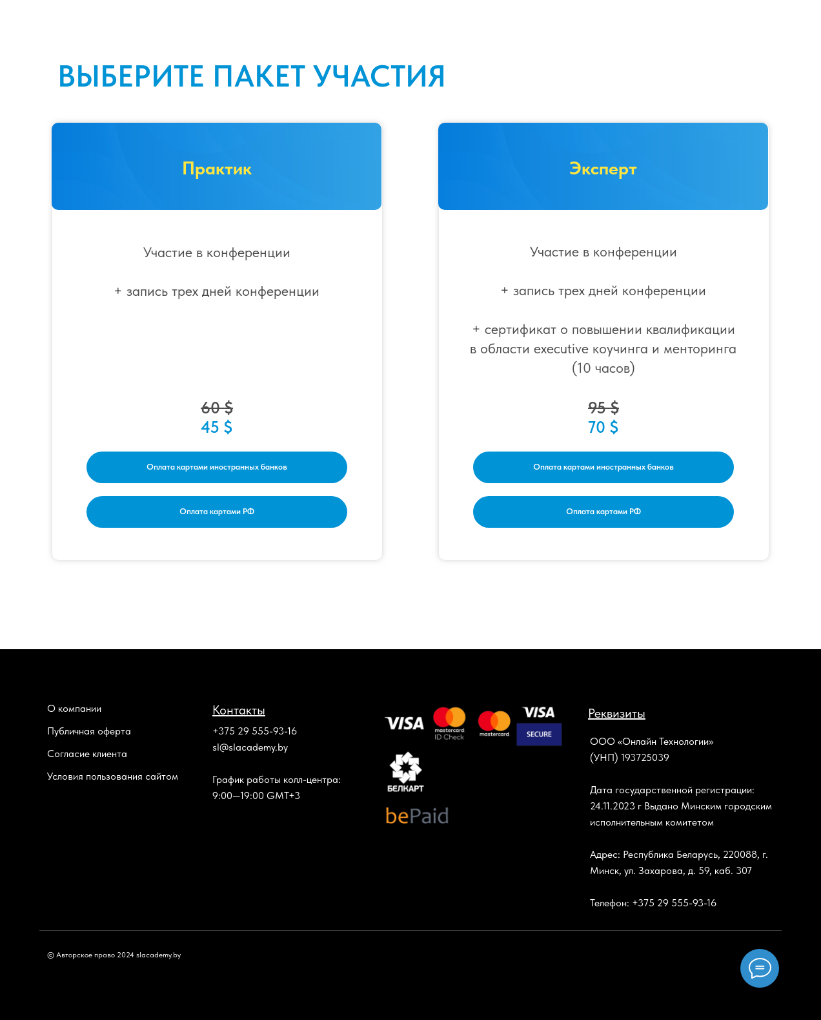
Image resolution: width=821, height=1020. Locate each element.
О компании (74, 708)
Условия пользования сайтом (112, 776)
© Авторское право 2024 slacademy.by (114, 954)
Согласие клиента (87, 753)
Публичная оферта (89, 731)
